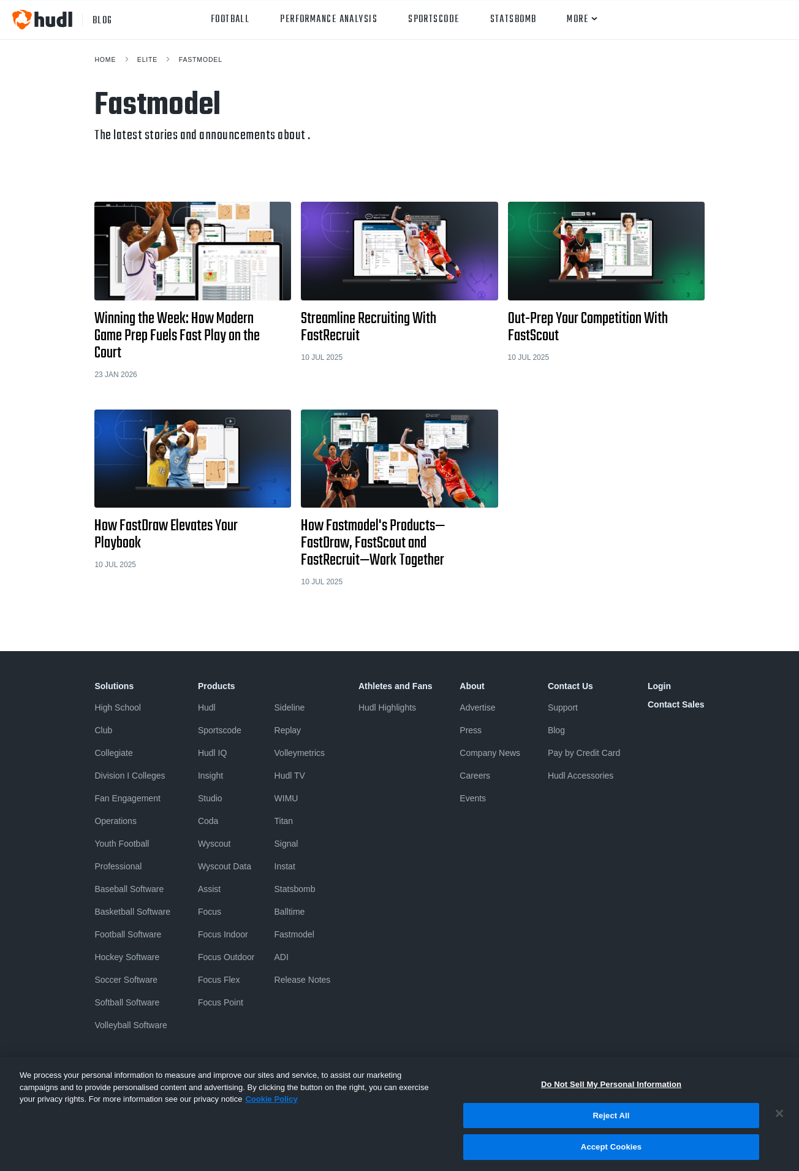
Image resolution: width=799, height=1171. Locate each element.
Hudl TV (290, 775)
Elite (147, 59)
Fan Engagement (127, 798)
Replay (288, 730)
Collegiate (113, 753)
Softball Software (126, 1002)
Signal (286, 844)
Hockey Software (126, 957)
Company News (490, 753)
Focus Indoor (223, 934)
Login (659, 686)
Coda (208, 821)
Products (216, 686)
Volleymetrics (300, 753)
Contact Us (570, 686)
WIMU (286, 798)
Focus (209, 912)
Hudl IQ (212, 753)
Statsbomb (513, 20)
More (577, 20)
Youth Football (121, 844)
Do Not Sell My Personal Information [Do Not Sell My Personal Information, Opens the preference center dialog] (611, 1091)
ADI (282, 957)
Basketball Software (132, 912)
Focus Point (220, 1002)
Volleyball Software (130, 1025)
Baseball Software (129, 889)
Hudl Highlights (387, 707)
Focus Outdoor (226, 957)
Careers (475, 775)
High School (117, 707)
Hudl (207, 707)
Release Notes (303, 980)
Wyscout (214, 844)
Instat (285, 866)
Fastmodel (200, 59)
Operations (115, 821)
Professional (118, 866)
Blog (556, 730)
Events (473, 798)
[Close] (779, 1120)
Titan (284, 821)
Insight (210, 775)
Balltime (290, 912)
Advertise (477, 707)
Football (230, 20)
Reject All (611, 1122)
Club (103, 730)
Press (471, 730)
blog (103, 19)
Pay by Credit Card (584, 753)
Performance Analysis (328, 20)
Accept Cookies (611, 1153)
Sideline (290, 707)
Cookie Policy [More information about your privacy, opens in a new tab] (271, 1105)
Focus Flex (219, 980)
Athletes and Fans (395, 686)
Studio (210, 798)
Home (105, 59)
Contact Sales (676, 704)
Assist (209, 889)
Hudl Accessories (580, 775)
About (472, 686)
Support (563, 707)
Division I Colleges (129, 775)
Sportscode (433, 20)
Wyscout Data (224, 866)
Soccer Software (125, 980)
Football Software (127, 934)
